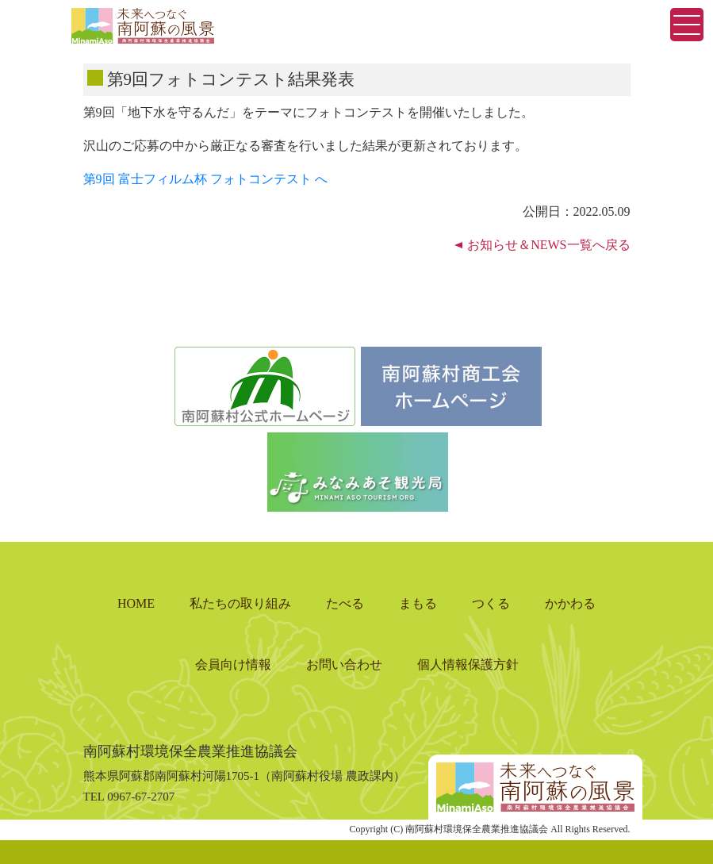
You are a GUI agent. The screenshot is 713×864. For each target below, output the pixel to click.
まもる (418, 603)
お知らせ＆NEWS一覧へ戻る (548, 245)
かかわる (570, 603)
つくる (491, 603)
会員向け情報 (233, 664)
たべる (345, 603)
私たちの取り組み (240, 603)
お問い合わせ (344, 664)
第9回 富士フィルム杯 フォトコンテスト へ (205, 179)
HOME (136, 603)
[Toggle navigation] (686, 24)
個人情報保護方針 (468, 664)
